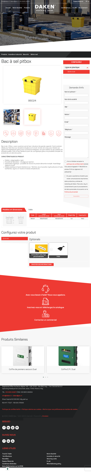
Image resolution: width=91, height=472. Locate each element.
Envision (45, 416)
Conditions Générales (9, 464)
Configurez (76, 62)
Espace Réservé (78, 1)
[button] (43, 377)
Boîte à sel (34, 54)
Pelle (58, 256)
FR (86, 1)
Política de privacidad (71, 192)
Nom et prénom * (70, 92)
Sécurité (26, 54)
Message (68, 137)
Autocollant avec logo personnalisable (38, 255)
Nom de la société (71, 99)
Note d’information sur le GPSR (12, 466)
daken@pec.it (14, 1)
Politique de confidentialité (11, 409)
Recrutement (83, 8)
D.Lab (48, 461)
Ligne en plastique (72, 67)
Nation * (67, 114)
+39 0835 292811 (24, 1)
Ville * (66, 107)
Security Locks (52, 459)
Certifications (65, 8)
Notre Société (17, 8)
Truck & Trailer (7, 454)
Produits (27, 8)
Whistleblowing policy (54, 464)
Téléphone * (69, 129)
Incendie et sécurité (15, 54)
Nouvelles (5, 459)
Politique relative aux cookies (31, 409)
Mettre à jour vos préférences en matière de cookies (60, 409)
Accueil (8, 8)
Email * (67, 122)
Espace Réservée (8, 461)
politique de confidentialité (75, 164)
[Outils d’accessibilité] (7, 469)
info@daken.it (5, 1)
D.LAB (75, 8)
